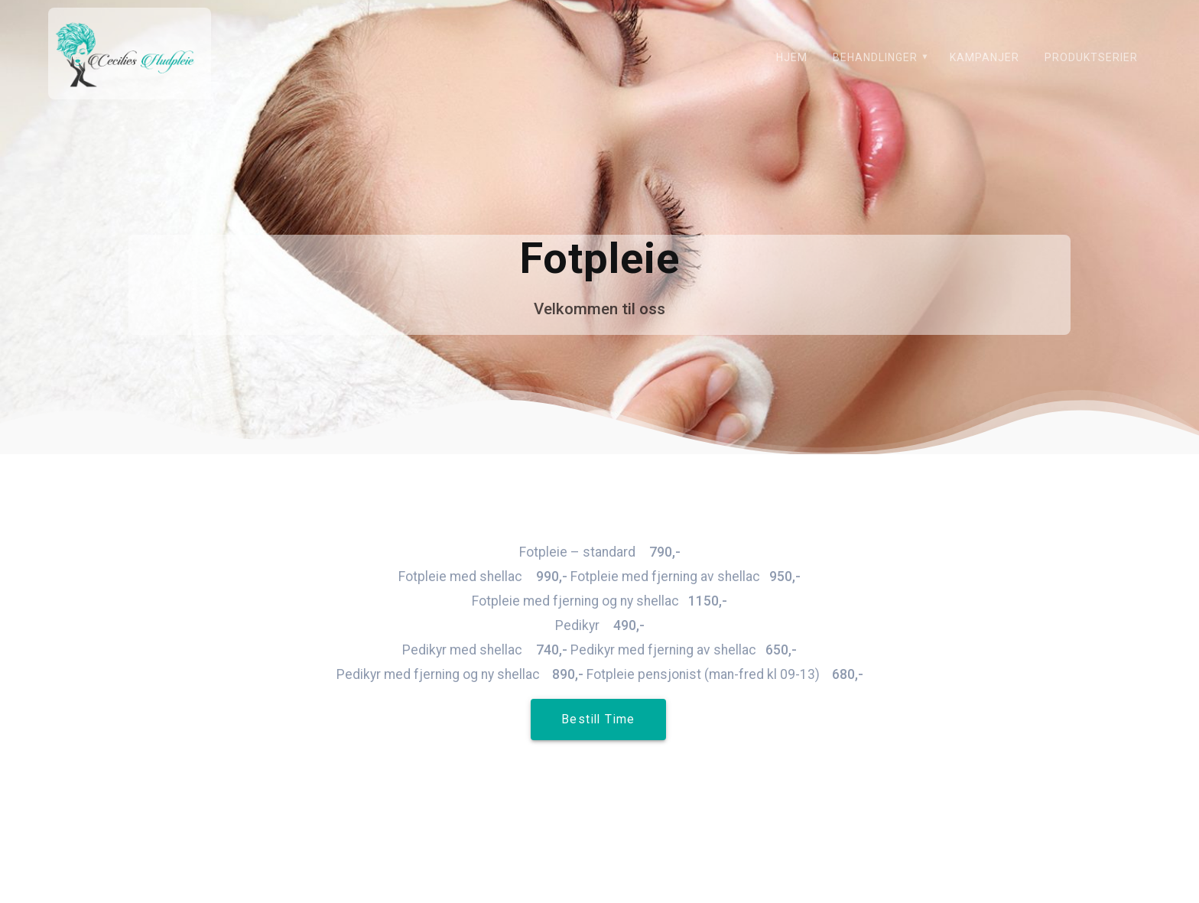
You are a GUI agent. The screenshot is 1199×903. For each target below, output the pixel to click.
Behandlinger (875, 57)
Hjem (791, 57)
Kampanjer (984, 57)
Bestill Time (598, 719)
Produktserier (1091, 57)
